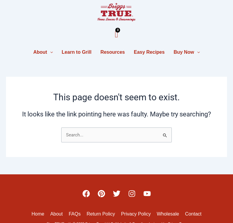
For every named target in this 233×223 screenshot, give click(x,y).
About (43, 52)
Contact (193, 213)
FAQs (75, 213)
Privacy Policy (136, 213)
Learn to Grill (77, 52)
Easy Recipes (149, 52)
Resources (112, 52)
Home (37, 213)
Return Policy (101, 213)
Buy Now (187, 52)
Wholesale (168, 213)
